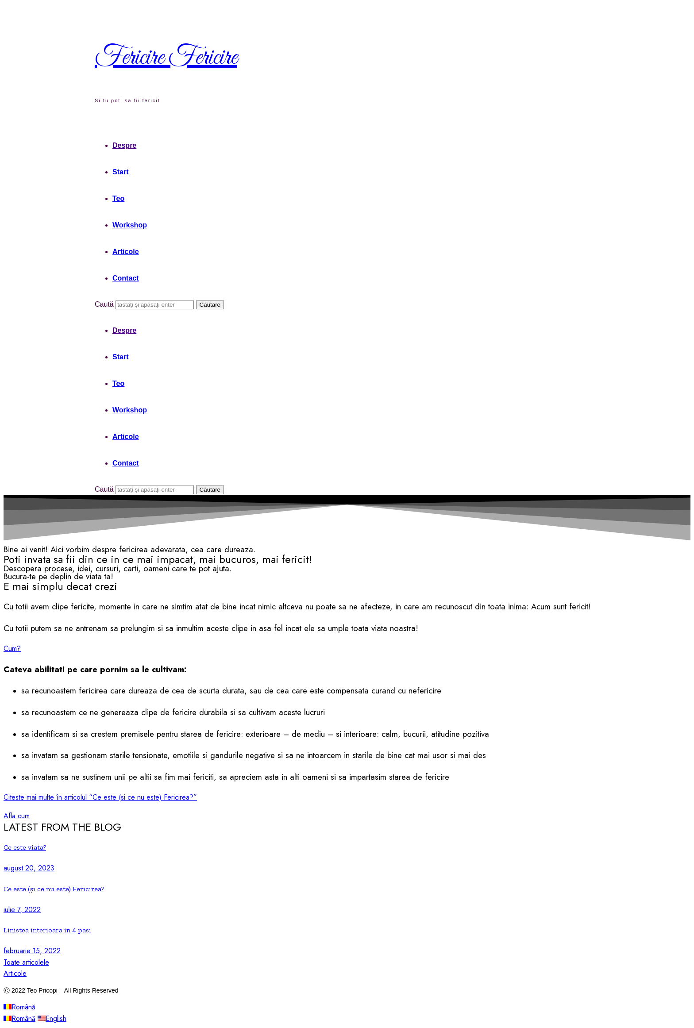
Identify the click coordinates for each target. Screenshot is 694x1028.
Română (19, 1007)
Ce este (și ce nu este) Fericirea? (54, 889)
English (52, 1018)
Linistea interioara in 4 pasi (47, 930)
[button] (12, 648)
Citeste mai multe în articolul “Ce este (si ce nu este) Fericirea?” (100, 797)
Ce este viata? (25, 847)
